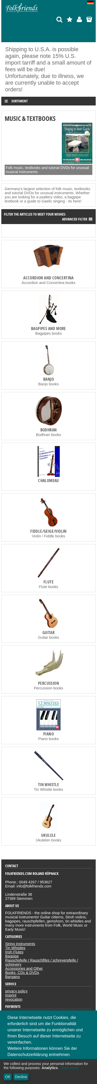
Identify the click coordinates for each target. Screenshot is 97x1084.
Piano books (48, 739)
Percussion (48, 683)
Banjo (48, 379)
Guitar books (48, 637)
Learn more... (70, 1068)
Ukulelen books (48, 840)
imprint (10, 995)
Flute (48, 582)
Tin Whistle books (48, 789)
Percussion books (48, 688)
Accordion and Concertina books (49, 283)
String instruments (20, 944)
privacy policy (16, 991)
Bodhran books (48, 435)
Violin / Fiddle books (48, 536)
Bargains (12, 977)
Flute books (48, 587)
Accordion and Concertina (48, 278)
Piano (48, 734)
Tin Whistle (48, 784)
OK (7, 1077)
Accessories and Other (24, 968)
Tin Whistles (15, 948)
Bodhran (48, 430)
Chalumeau (48, 480)
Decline (21, 1077)
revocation (13, 999)
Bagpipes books (48, 333)
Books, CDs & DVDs (22, 973)
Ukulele (48, 835)
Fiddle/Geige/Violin (48, 531)
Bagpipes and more (48, 328)
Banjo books (48, 384)
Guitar (48, 632)
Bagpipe (12, 956)
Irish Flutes (14, 952)
